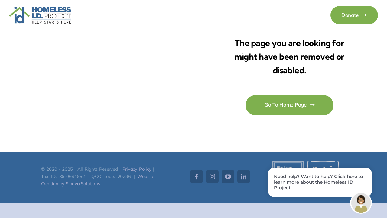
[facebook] (196, 176)
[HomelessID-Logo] (40, 9)
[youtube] (228, 176)
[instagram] (212, 176)
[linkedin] (243, 176)
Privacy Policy (136, 169)
